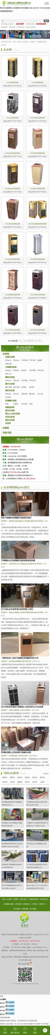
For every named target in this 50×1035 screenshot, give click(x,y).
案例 (25, 1030)
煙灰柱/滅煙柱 (31, 27)
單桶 (6, 404)
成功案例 (18, 904)
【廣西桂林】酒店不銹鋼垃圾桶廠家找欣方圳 (19, 658)
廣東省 (4, 777)
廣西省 (12, 777)
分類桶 (15, 404)
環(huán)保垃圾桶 (12, 414)
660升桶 (8, 397)
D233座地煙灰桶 (37, 82)
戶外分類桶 (40, 372)
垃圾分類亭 (8, 365)
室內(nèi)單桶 (8, 361)
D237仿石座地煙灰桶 (37, 153)
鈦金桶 (3, 45)
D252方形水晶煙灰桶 (37, 330)
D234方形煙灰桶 (12, 118)
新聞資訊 (26, 904)
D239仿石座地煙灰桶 (12, 189)
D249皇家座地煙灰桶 (12, 295)
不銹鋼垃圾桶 (30, 24)
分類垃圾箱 (21, 27)
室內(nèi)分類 (16, 361)
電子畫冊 (33, 909)
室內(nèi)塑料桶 (8, 395)
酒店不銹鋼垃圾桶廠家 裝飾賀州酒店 (16, 518)
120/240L (40, 394)
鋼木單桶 (8, 387)
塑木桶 (31, 387)
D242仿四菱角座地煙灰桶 (38, 224)
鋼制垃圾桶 (10, 377)
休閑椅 (6, 428)
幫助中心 (42, 904)
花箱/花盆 (7, 432)
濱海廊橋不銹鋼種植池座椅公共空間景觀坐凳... (11, 866)
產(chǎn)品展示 (22, 42)
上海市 (42, 782)
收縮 (1, 996)
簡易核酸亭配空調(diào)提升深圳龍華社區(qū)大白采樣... (12, 845)
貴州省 (42, 777)
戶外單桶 (24, 360)
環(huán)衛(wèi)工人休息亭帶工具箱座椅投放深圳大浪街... (37, 886)
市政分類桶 (24, 395)
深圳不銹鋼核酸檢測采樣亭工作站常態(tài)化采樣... (11, 886)
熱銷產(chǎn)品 (40, 361)
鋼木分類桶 (16, 388)
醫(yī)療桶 (32, 395)
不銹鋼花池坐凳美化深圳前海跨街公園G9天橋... (36, 803)
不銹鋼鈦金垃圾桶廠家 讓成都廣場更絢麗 (18, 560)
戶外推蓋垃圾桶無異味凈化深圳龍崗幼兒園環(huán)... (36, 866)
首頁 (14, 42)
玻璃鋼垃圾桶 (10, 401)
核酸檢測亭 (10, 407)
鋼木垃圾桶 (10, 384)
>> (40, 341)
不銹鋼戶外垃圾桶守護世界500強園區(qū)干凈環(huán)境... (37, 824)
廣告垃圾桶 (10, 420)
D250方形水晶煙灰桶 (37, 295)
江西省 (12, 782)
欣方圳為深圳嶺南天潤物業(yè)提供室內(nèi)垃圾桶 (22, 707)
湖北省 (34, 777)
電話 (35, 1030)
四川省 (4, 782)
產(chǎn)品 (15, 1030)
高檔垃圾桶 (10, 357)
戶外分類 (32, 360)
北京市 (27, 782)
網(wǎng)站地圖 (23, 964)
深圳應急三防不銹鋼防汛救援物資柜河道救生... (11, 824)
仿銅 (30, 404)
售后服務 (17, 909)
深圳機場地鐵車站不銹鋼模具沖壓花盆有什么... (11, 803)
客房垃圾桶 (10, 417)
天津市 (34, 782)
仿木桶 (23, 387)
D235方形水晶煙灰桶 (37, 118)
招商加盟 (25, 909)
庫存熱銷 (12, 27)
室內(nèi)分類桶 (16, 372)
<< (20, 341)
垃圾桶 (32, 42)
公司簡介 (34, 904)
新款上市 (8, 374)
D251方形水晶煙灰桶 (12, 330)
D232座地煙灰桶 (12, 82)
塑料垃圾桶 (10, 391)
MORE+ (46, 774)
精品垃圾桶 (10, 410)
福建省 (19, 782)
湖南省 (27, 777)
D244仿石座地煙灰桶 (12, 259)
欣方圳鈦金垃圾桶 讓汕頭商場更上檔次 (17, 609)
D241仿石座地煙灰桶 (12, 224)
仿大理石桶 (24, 405)
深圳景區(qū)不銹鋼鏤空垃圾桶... (36, 845)
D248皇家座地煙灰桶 (37, 259)
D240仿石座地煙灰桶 (37, 189)
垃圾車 (8, 423)
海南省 (19, 777)
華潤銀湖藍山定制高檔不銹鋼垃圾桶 (16, 752)
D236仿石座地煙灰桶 (12, 153)
